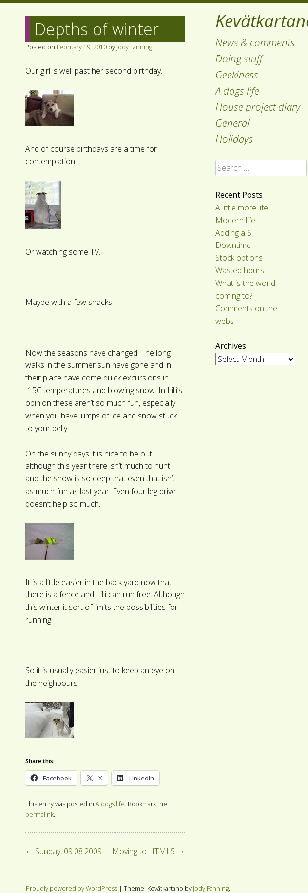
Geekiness (236, 74)
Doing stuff (239, 58)
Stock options (239, 257)
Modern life (235, 220)
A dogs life (237, 90)
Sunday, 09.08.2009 (63, 851)
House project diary (257, 107)
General (232, 123)
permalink (39, 814)
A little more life (241, 207)
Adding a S (233, 233)
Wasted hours (239, 270)
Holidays (234, 139)
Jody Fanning (134, 46)
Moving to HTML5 (148, 851)
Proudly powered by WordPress (71, 888)
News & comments (255, 42)
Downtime (233, 245)
